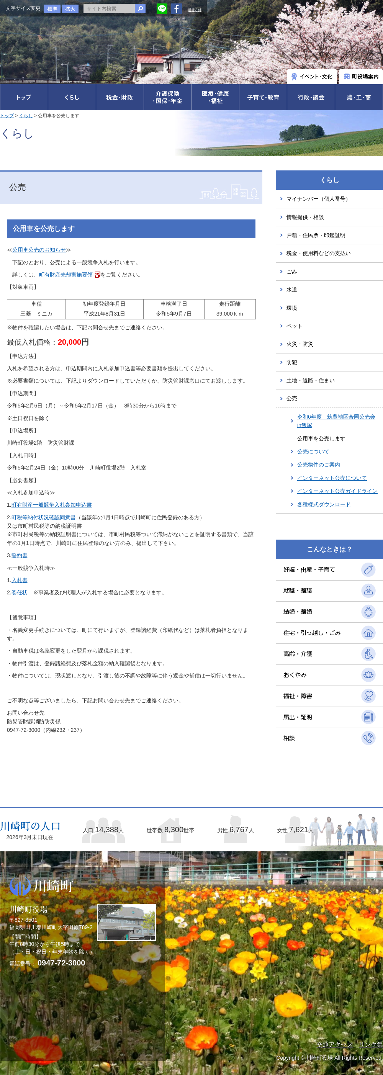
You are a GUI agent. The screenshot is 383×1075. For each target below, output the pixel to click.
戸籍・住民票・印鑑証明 (315, 235)
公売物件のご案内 (318, 464)
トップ (7, 115)
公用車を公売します (321, 438)
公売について (313, 451)
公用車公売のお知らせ (39, 250)
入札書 (19, 580)
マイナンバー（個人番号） (318, 199)
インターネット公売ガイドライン (337, 491)
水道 (291, 289)
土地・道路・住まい (310, 380)
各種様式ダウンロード (324, 504)
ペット (294, 326)
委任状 (19, 592)
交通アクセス (334, 1044)
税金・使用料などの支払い (318, 253)
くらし (26, 115)
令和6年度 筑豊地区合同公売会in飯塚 (336, 421)
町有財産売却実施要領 (66, 275)
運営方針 (194, 10)
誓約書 (19, 555)
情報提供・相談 (305, 217)
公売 (291, 398)
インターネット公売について (332, 478)
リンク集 (370, 1044)
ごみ (291, 271)
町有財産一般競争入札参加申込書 (51, 505)
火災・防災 (299, 344)
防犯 (291, 362)
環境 (291, 308)
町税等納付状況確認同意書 (43, 517)
